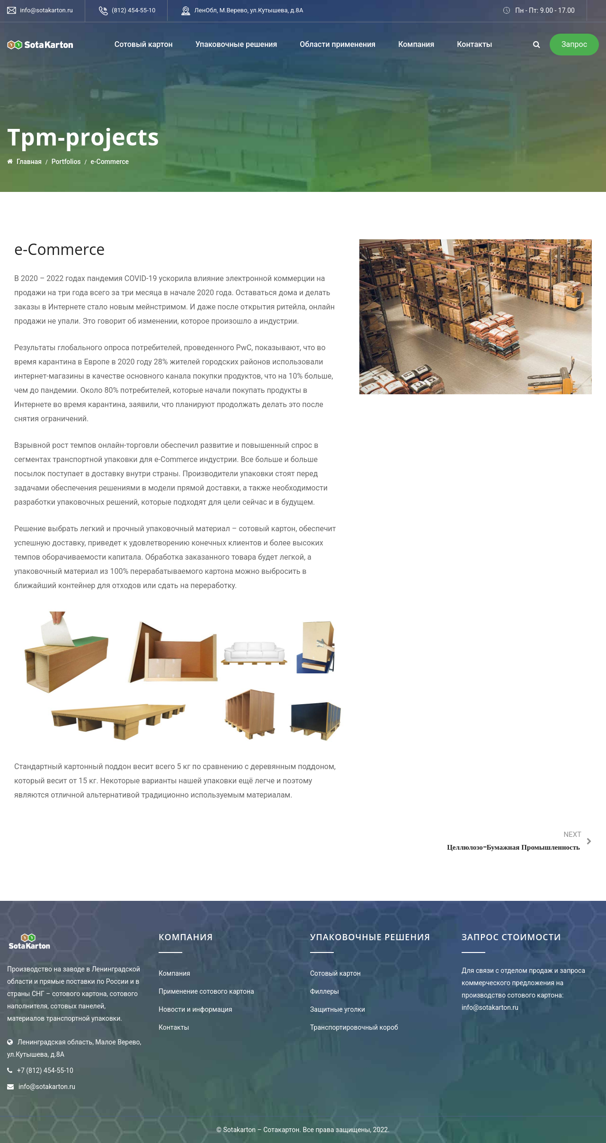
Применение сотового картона (206, 991)
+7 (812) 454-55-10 (45, 1070)
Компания (416, 44)
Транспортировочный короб (354, 1027)
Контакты (474, 44)
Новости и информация (195, 1009)
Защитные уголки (337, 1009)
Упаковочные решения (236, 44)
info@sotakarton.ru (46, 10)
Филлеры (324, 991)
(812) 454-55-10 (133, 10)
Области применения (337, 44)
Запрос (574, 44)
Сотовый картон (144, 44)
